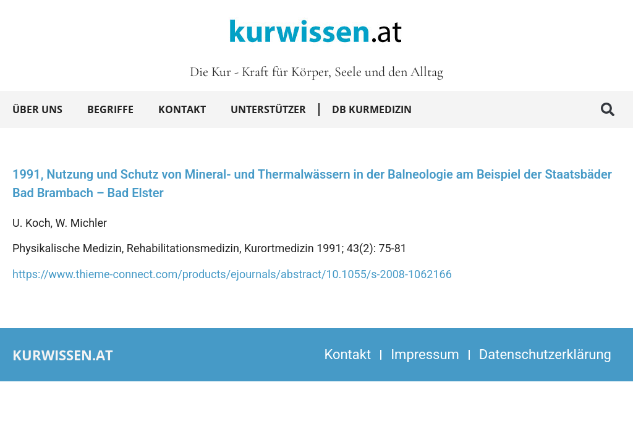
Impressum (425, 354)
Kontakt (182, 109)
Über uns (37, 109)
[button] (607, 109)
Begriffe (110, 109)
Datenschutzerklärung (545, 354)
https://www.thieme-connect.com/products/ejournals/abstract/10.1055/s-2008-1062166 (232, 274)
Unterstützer (268, 109)
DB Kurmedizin (372, 109)
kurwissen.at (62, 354)
